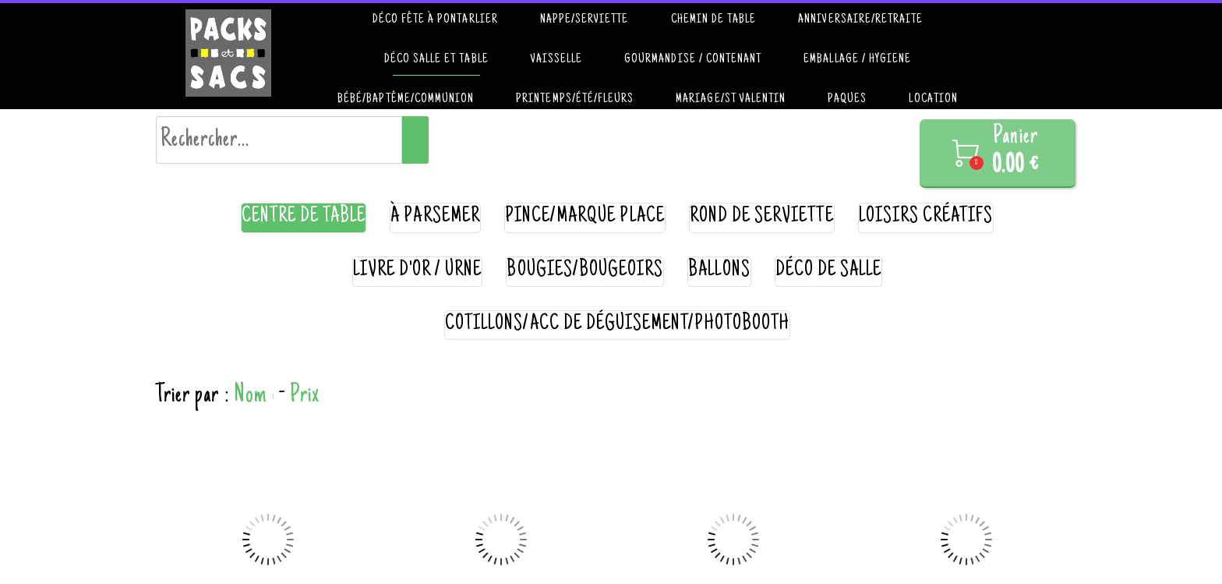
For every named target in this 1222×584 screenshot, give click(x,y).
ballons (719, 271)
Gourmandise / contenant (692, 59)
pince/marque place (585, 217)
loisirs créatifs (926, 217)
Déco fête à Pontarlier (435, 19)
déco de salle (828, 271)
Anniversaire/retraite (860, 19)
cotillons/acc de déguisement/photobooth (617, 324)
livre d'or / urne (417, 271)
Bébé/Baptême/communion (405, 99)
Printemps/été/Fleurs (575, 99)
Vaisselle (556, 59)
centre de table (304, 217)
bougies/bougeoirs (585, 271)
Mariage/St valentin (731, 99)
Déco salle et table (436, 59)
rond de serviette (762, 217)
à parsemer (435, 217)
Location (933, 99)
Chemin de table (714, 19)
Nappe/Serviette (584, 19)
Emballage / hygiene (857, 59)
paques (847, 99)
